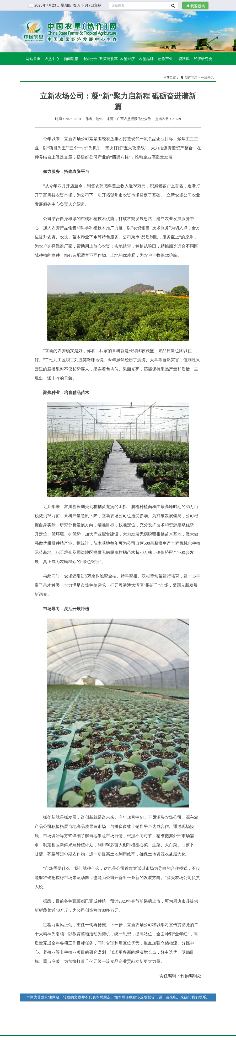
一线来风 (207, 77)
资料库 (184, 59)
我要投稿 (195, 6)
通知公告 (89, 59)
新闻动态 (70, 59)
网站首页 (33, 59)
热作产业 (165, 59)
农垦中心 (52, 59)
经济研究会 (203, 59)
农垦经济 (127, 59)
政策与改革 (108, 59)
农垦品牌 (146, 59)
